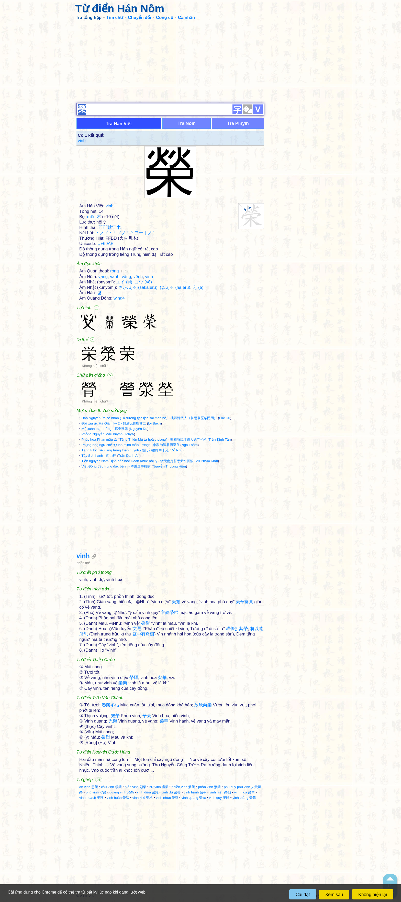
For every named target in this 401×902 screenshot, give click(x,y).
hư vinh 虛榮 (159, 787)
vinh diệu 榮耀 (148, 792)
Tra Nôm (186, 123)
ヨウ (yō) (143, 282)
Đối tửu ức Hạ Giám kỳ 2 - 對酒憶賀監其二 (113, 423)
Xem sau (334, 894)
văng (126, 276)
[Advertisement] (200, 61)
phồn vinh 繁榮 (209, 787)
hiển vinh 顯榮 (135, 787)
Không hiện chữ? (95, 366)
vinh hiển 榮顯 (220, 792)
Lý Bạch (154, 423)
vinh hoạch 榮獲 (91, 798)
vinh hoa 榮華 (244, 792)
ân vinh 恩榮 (88, 787)
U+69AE (105, 243)
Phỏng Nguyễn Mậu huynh (101, 434)
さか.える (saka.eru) (138, 287)
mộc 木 (94, 216)
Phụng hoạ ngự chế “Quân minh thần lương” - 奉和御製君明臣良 (130, 445)
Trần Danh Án (129, 456)
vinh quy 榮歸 (219, 798)
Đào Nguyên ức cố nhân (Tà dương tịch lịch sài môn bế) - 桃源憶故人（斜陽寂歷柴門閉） (149, 418)
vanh (114, 276)
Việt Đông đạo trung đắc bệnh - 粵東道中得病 (115, 466)
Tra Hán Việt (119, 123)
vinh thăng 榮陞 (244, 798)
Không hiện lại (372, 894)
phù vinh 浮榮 (96, 792)
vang (103, 276)
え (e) (198, 287)
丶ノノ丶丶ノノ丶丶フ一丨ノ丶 (125, 232)
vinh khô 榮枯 (142, 798)
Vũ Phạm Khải (207, 461)
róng (120, 271)
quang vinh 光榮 (121, 792)
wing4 (119, 298)
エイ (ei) (124, 282)
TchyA (129, 434)
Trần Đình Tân (220, 439)
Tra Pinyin (238, 123)
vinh (82, 140)
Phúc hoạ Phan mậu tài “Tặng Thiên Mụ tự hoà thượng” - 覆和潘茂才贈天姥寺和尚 (143, 439)
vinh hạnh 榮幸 (195, 792)
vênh (138, 276)
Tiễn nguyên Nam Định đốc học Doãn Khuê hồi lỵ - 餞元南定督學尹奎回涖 (137, 461)
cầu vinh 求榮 (111, 787)
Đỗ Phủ (177, 450)
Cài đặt (303, 894)
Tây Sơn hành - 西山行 (98, 456)
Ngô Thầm (190, 445)
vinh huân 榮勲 (118, 798)
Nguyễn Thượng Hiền (169, 466)
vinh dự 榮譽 (171, 792)
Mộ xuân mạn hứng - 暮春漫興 (104, 429)
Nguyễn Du (138, 429)
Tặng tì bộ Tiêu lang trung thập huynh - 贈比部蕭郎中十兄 (125, 450)
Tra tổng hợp (89, 17)
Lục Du (224, 418)
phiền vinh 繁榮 (183, 787)
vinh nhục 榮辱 (167, 798)
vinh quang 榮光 (194, 798)
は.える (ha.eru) (175, 287)
